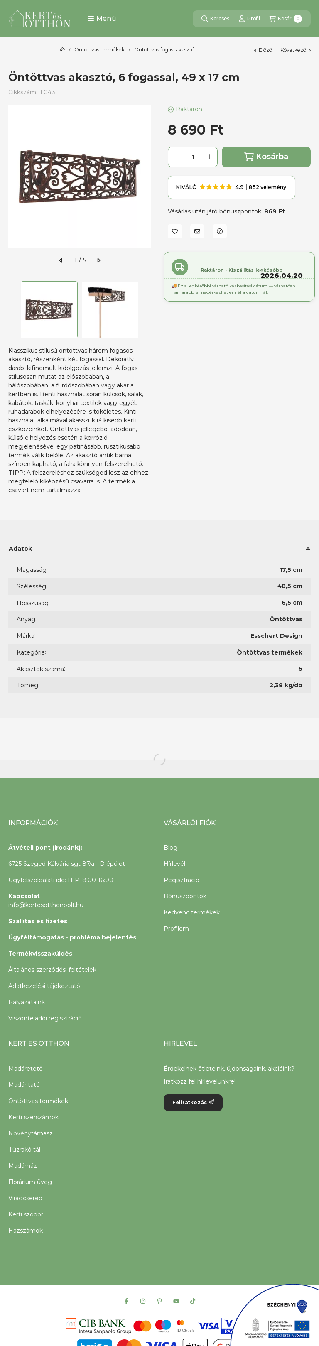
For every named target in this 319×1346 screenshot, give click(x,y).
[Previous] (12, 309)
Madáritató (24, 1085)
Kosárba (266, 157)
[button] (102, 18)
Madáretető (25, 1068)
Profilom (176, 928)
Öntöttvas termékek (99, 50)
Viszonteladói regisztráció (45, 1018)
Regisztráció (181, 880)
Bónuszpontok (185, 896)
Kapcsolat (24, 896)
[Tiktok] (192, 1301)
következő (295, 50)
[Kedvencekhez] (175, 231)
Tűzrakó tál (24, 1149)
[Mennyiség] (192, 157)
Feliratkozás (193, 1102)
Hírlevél (174, 864)
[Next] (147, 309)
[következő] (98, 260)
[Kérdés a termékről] (220, 231)
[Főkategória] (62, 50)
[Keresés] (215, 18)
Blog (170, 847)
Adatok (20, 548)
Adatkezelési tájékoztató (44, 986)
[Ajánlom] (197, 231)
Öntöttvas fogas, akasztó (164, 50)
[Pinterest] (159, 1301)
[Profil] (249, 18)
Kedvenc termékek (192, 912)
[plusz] (209, 157)
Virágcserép (25, 1198)
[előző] (61, 260)
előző (263, 50)
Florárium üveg (30, 1182)
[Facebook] (126, 1301)
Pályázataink (26, 1002)
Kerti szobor (25, 1214)
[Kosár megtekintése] (285, 18)
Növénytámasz (30, 1133)
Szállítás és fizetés (37, 921)
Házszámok (25, 1230)
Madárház (22, 1165)
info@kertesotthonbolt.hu (45, 905)
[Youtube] (176, 1301)
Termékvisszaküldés (40, 953)
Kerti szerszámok (33, 1117)
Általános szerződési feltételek (52, 969)
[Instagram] (143, 1301)
